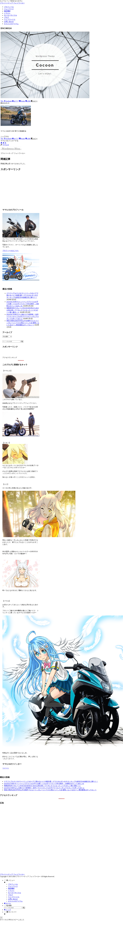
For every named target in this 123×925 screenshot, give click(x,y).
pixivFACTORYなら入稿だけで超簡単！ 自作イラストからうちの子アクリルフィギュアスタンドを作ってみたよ (22, 316)
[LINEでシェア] (28, 101)
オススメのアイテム (15, 901)
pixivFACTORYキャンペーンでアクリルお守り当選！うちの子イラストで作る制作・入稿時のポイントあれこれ (22, 304)
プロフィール (13, 884)
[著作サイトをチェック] (1, 143)
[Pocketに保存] (22, 101)
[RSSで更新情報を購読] (5, 143)
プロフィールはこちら (10, 250)
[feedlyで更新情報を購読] (3, 143)
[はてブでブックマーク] (15, 101)
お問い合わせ (13, 899)
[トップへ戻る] (1, 918)
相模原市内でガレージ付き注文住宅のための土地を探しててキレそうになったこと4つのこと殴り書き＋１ (22, 310)
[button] (34, 101)
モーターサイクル (14, 893)
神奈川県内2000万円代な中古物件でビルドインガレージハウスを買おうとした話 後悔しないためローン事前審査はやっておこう (22, 323)
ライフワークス (13, 897)
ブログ (10, 895)
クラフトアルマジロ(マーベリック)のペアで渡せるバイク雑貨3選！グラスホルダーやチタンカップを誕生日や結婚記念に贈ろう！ (22, 295)
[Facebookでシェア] (8, 101)
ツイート (5, 768)
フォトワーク (13, 886)
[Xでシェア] (2, 101)
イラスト (11, 890)
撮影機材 (11, 888)
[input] (11, 341)
